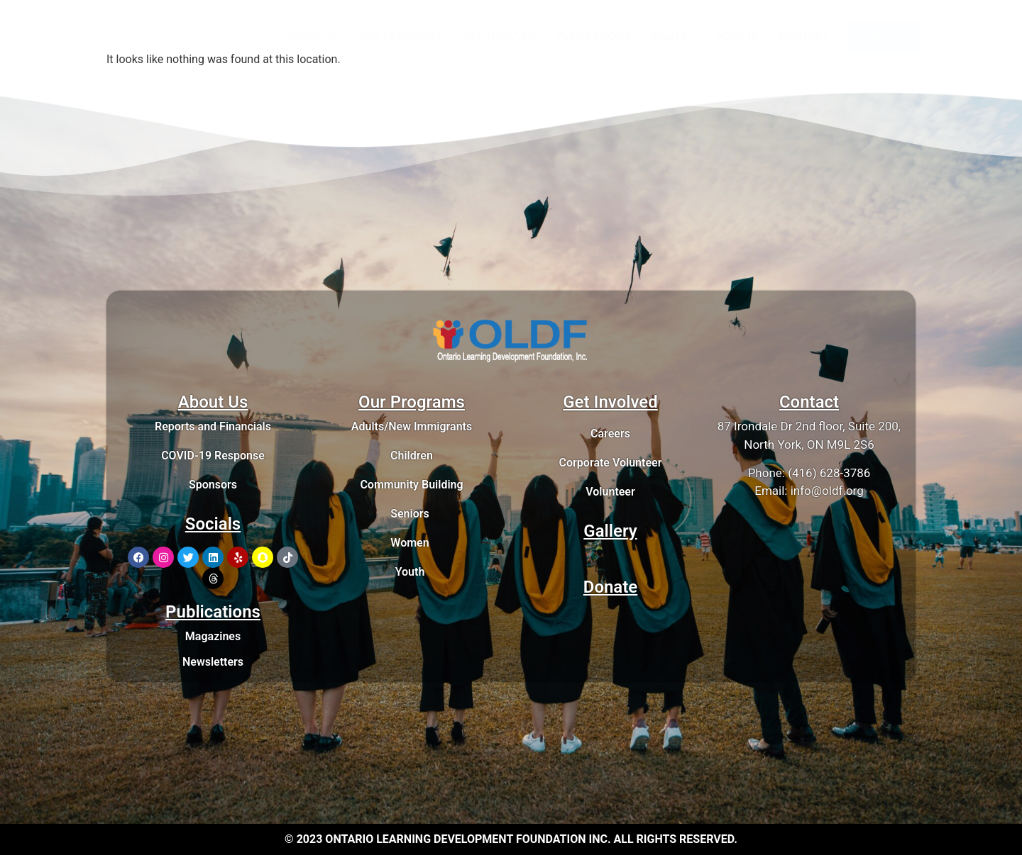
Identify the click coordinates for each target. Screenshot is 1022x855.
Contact (809, 402)
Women (409, 542)
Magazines (213, 636)
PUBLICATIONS (598, 36)
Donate (610, 587)
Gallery (610, 531)
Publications (212, 612)
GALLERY (672, 36)
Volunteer (610, 491)
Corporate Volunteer (610, 462)
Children (411, 455)
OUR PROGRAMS (405, 36)
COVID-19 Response (213, 455)
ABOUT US (317, 36)
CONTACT (804, 36)
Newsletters (212, 662)
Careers (610, 433)
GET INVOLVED (504, 36)
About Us (213, 402)
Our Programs (411, 402)
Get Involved (610, 402)
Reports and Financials (213, 426)
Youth (410, 572)
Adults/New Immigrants (411, 426)
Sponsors (213, 484)
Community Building (411, 484)
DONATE (737, 36)
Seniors (409, 513)
